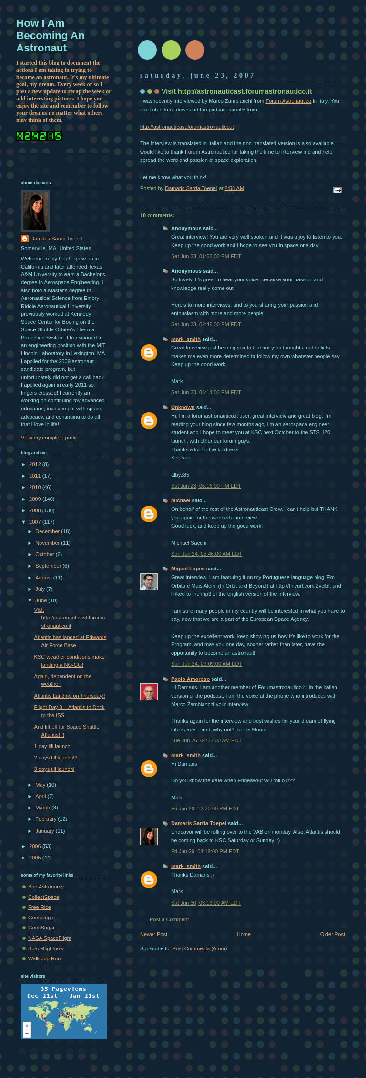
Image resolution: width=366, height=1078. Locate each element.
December (48, 531)
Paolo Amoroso (190, 679)
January (45, 831)
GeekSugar (41, 927)
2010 (35, 487)
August (44, 577)
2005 (35, 857)
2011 (35, 476)
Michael (181, 500)
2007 (35, 522)
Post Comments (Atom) (200, 948)
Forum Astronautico (288, 101)
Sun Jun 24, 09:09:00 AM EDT (206, 664)
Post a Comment (169, 919)
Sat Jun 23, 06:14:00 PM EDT (206, 392)
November (48, 543)
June (41, 600)
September (48, 566)
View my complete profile (50, 437)
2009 (35, 499)
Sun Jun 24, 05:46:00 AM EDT (206, 554)
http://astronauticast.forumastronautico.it (187, 127)
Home (244, 934)
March (43, 807)
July (40, 589)
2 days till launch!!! (56, 757)
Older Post (332, 934)
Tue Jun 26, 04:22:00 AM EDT (206, 740)
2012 (35, 464)
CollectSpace (43, 897)
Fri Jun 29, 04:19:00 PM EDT (205, 851)
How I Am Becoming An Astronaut (50, 35)
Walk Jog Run (44, 958)
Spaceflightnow (46, 948)
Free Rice (39, 907)
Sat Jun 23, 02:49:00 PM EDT (206, 324)
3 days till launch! (54, 769)
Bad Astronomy (46, 886)
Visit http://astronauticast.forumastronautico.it (69, 618)
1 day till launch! (53, 746)
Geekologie (41, 917)
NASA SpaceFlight (49, 938)
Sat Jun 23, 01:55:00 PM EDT (206, 256)
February (46, 819)
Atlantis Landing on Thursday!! (69, 696)
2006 (35, 846)
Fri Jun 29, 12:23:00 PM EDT (205, 808)
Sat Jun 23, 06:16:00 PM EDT (206, 486)
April (41, 796)
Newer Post (153, 934)
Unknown (183, 407)
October (45, 554)
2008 (35, 510)
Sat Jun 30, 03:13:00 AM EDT (206, 903)
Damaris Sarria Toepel (198, 823)
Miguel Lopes (188, 568)
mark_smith (186, 339)
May (41, 785)
